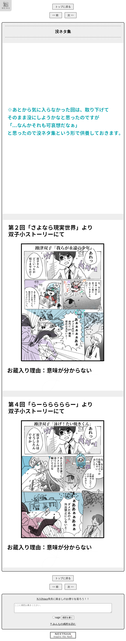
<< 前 (55, 15)
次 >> (71, 15)
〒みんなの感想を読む (63, 624)
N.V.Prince (42, 599)
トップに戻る (63, 6)
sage (56, 617)
